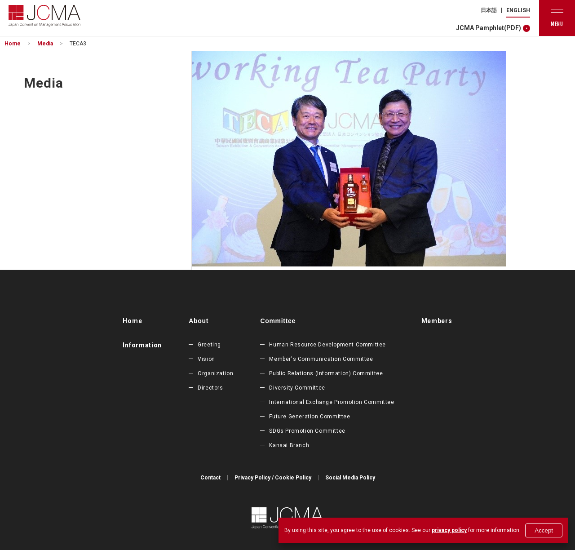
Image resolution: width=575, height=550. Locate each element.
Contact (210, 478)
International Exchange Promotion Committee (331, 402)
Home (12, 43)
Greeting (209, 345)
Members (436, 320)
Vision (206, 359)
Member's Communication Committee (321, 359)
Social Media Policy (350, 478)
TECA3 (78, 43)
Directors (210, 388)
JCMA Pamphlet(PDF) (488, 27)
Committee (278, 321)
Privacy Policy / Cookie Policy (272, 478)
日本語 (489, 10)
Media (45, 43)
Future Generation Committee (309, 416)
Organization (215, 373)
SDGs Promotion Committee (307, 431)
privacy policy (449, 530)
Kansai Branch (289, 445)
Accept (544, 530)
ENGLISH (518, 10)
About (198, 321)
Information (142, 345)
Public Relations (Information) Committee (326, 373)
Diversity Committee (297, 388)
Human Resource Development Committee (327, 345)
